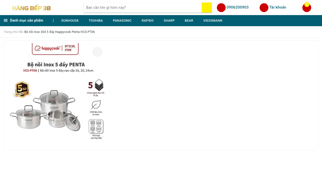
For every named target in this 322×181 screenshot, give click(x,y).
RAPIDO (148, 20)
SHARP (169, 20)
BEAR (189, 20)
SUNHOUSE (70, 20)
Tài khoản (277, 7)
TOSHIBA (96, 20)
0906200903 (238, 7)
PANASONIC (122, 20)
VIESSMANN (212, 20)
